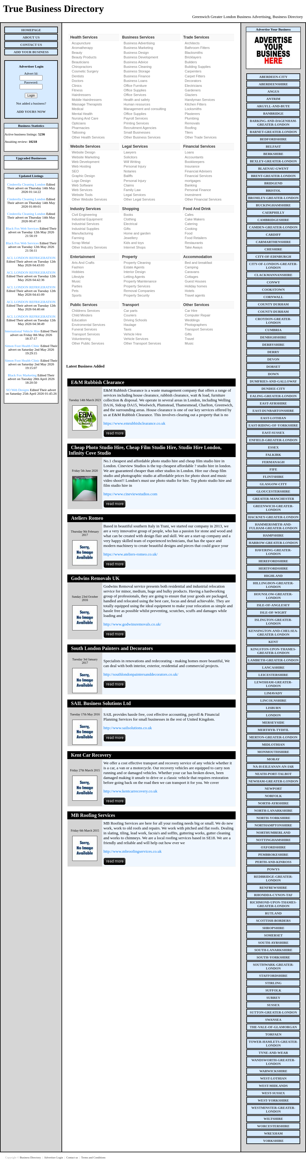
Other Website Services (89, 199)
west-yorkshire (273, 1100)
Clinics (76, 85)
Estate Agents (134, 267)
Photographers (196, 325)
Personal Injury (135, 166)
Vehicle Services (136, 339)
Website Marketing (85, 157)
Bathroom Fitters (197, 48)
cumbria (273, 330)
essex (273, 447)
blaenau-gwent (273, 168)
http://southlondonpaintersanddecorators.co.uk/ (140, 674)
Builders (191, 62)
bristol (273, 190)
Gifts (127, 229)
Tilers (189, 132)
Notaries (130, 171)
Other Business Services (142, 137)
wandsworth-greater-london (273, 1061)
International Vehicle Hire (22, 331)
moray (273, 759)
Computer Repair (198, 315)
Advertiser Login (54, 1157)
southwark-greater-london (273, 966)
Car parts (130, 310)
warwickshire (273, 1071)
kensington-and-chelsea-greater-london (273, 632)
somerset (273, 935)
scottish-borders (273, 920)
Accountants (194, 157)
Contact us (72, 1157)
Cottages (191, 277)
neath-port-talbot (273, 774)
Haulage (130, 325)
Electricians (193, 85)
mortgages (193, 181)
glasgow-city (273, 484)
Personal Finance (198, 190)
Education (79, 320)
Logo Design (81, 181)
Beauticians (80, 62)
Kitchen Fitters (195, 104)
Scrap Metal (81, 243)
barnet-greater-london (273, 132)
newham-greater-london (273, 781)
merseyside (273, 722)
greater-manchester (273, 498)
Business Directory (31, 1157)
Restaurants (194, 243)
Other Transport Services (142, 343)
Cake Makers (195, 219)
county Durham (273, 304)
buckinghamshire (273, 205)
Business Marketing (138, 48)
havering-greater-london (273, 552)
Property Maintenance (140, 281)
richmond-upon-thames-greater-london (273, 904)
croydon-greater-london (273, 320)
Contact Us (31, 44)
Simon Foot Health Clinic (22, 346)
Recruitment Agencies (140, 128)
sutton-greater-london (273, 1012)
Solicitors (130, 157)
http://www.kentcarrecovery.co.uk (130, 791)
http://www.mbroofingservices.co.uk (132, 851)
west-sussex (273, 1093)
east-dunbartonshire (273, 410)
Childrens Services (86, 310)
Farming (78, 238)
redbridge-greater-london (273, 878)
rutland (273, 913)
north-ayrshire (273, 803)
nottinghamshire (273, 840)
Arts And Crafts (83, 262)
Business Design (136, 52)
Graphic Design (83, 176)
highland (273, 576)
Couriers (130, 315)
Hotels (189, 291)
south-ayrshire (273, 942)
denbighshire (273, 337)
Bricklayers (193, 57)
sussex (273, 1005)
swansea (273, 1019)
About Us (31, 37)
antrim (273, 99)
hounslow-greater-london (273, 596)
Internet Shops (135, 247)
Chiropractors (82, 66)
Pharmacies (80, 128)
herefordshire (273, 561)
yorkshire (273, 1141)
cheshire (273, 249)
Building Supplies (198, 66)
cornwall (273, 297)
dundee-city (273, 388)
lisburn (273, 708)
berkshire (273, 154)
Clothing (130, 219)
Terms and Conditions (93, 1157)
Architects (192, 43)
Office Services (135, 95)
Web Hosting (81, 166)
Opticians (79, 123)
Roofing (190, 128)
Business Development (141, 57)
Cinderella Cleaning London (26, 184)
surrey (273, 997)
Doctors (77, 81)
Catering (191, 224)
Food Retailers (196, 238)
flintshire (273, 476)
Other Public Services (88, 343)
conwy (273, 282)
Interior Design (135, 272)
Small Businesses (137, 132)
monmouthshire (273, 752)
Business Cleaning (137, 66)
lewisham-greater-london (273, 684)
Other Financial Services (203, 199)
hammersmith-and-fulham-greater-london (273, 526)
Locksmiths (193, 109)
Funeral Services (84, 329)
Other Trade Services (201, 137)
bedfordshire (273, 139)
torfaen (273, 1034)
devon (273, 359)
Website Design (83, 152)
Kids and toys (134, 243)
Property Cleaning (137, 262)
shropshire (273, 928)
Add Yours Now (31, 111)
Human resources (137, 104)
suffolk (273, 990)
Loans (189, 152)
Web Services (82, 190)
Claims (129, 185)
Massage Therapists (87, 104)
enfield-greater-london (273, 440)
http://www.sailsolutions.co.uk (127, 727)
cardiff (273, 234)
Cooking (191, 229)
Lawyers (130, 152)
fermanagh (273, 462)
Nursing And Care (85, 118)
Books (128, 214)
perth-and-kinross (273, 862)
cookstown (273, 289)
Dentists (78, 76)
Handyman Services (200, 100)
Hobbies (78, 272)
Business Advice (136, 62)
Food (188, 233)
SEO (75, 171)
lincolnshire (273, 700)
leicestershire (273, 675)
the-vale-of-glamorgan (273, 1027)
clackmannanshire (273, 275)
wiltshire (273, 1119)
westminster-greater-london (273, 1109)
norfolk (273, 796)
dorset (273, 366)
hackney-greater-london (273, 517)
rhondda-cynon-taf (273, 895)
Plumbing (192, 118)
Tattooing (78, 132)
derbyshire (273, 344)
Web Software (82, 185)
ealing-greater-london (273, 396)
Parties (77, 286)
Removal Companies (139, 291)
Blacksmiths (194, 52)
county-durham (273, 311)
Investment (193, 195)
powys (273, 869)
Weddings (192, 320)
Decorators (193, 81)
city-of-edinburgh (273, 256)
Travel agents (195, 295)
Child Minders (82, 315)
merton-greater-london (273, 737)
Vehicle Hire (133, 334)
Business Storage (137, 71)
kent (273, 642)
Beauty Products (84, 57)
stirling (273, 983)
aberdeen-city (273, 77)
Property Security (136, 295)
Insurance (192, 166)
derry (273, 352)
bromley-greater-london (273, 198)
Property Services (137, 286)
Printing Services (136, 123)
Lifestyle (78, 277)
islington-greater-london (273, 621)
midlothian (273, 744)
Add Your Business (31, 52)
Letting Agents (134, 277)
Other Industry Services (89, 247)
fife (273, 469)
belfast (273, 146)
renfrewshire (273, 887)
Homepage (31, 30)
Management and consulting (145, 109)
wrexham (273, 1133)
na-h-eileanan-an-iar (273, 766)
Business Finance (137, 76)
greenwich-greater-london (273, 507)
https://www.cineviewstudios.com (130, 494)
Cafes (189, 214)
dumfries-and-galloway (273, 381)
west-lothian (273, 1078)
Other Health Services (88, 137)
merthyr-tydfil (273, 730)
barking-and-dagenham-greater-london (273, 122)
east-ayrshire (273, 403)
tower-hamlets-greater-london (273, 1043)
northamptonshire (273, 825)
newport (273, 788)
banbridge (273, 113)
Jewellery (131, 238)
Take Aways (194, 247)
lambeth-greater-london (273, 660)
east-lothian (273, 418)
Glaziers (191, 95)
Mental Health (82, 114)
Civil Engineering (84, 214)
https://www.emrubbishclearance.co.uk (134, 423)
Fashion (78, 267)
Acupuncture (81, 43)
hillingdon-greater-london (273, 585)
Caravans (192, 272)
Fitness (77, 90)
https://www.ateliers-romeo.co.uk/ (130, 554)
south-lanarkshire (273, 950)
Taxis (127, 329)
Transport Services (86, 334)
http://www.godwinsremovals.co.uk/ (132, 624)
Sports (76, 295)
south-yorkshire (273, 957)
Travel (189, 339)
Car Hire (191, 310)
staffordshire (273, 975)
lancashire (273, 667)
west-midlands (273, 1085)
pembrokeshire (273, 854)
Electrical (130, 224)
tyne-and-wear (273, 1052)
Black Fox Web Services (22, 228)
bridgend (273, 183)
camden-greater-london (273, 227)
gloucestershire (273, 491)
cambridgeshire (273, 220)
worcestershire (273, 1126)
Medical (77, 109)
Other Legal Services (139, 199)
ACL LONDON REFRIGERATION (31, 258)
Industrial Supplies (85, 229)
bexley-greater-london (273, 161)
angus (273, 91)
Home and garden (137, 233)
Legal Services (135, 195)
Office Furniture (135, 85)
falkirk (273, 454)
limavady (273, 693)
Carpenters (193, 71)
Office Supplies (135, 90)
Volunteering (81, 339)
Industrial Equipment (87, 219)
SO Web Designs (17, 390)
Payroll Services (136, 118)
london (273, 715)
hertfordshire (273, 568)
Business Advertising (139, 43)
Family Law (132, 190)
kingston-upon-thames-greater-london (273, 651)
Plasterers (192, 114)
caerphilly (273, 212)
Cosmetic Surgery (85, 71)
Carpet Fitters (195, 76)
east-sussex (273, 432)
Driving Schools (135, 320)
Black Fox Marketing (22, 375)
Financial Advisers (198, 171)
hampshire (273, 535)
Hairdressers (81, 95)
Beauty (77, 52)
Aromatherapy (82, 48)
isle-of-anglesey (273, 605)
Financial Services (198, 176)
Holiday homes (196, 286)
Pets (75, 291)
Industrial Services (85, 224)
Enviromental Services (88, 325)
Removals (192, 123)
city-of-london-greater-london (273, 265)
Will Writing (132, 162)
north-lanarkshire (273, 810)
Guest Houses (195, 281)
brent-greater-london (273, 176)
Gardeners (193, 90)
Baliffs (128, 176)
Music (76, 281)
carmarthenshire (273, 242)
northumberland (273, 832)
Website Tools (82, 195)
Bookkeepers (194, 162)
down (273, 374)
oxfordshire (273, 847)
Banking (191, 185)
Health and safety (137, 100)
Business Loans (135, 81)
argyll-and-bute (273, 106)
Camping (191, 267)
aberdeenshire (273, 84)
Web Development (85, 162)
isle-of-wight (273, 612)
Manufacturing (82, 233)
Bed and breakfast (198, 262)
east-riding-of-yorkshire (273, 425)
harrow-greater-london (273, 543)
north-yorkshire (273, 818)
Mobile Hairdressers (87, 100)
